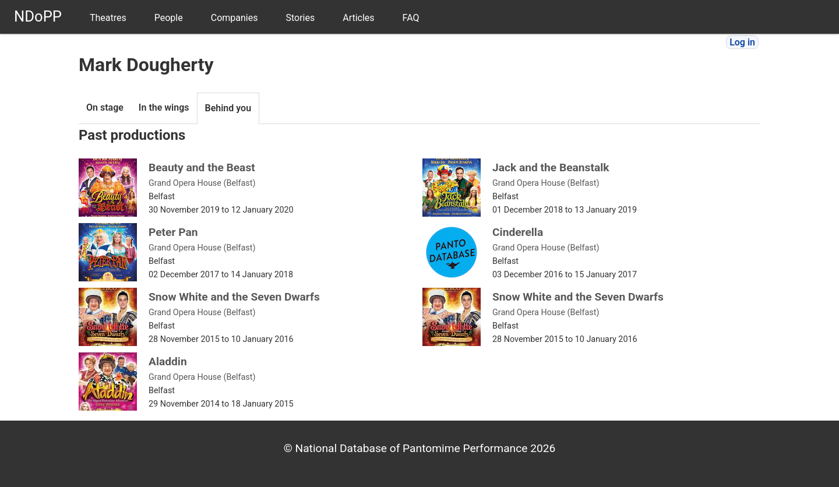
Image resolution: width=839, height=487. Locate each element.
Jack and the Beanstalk (550, 167)
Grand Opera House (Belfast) (202, 183)
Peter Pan (173, 232)
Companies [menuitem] (234, 17)
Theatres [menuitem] (108, 17)
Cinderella (517, 232)
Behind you (228, 108)
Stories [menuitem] (300, 17)
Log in (742, 42)
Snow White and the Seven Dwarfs (234, 297)
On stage (105, 107)
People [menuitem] (168, 17)
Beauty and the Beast (202, 167)
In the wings (164, 107)
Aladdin (168, 361)
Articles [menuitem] (358, 17)
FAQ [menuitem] (411, 17)
